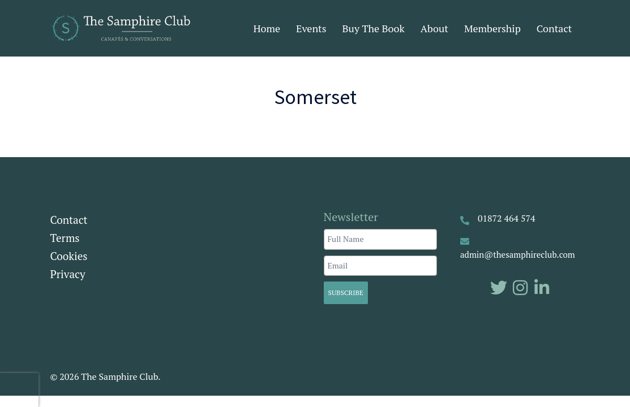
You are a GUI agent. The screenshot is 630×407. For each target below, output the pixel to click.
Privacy (67, 274)
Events (311, 28)
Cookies (69, 256)
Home (266, 28)
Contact (554, 28)
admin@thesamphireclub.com (517, 254)
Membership (492, 28)
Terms (65, 238)
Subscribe (345, 292)
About (434, 28)
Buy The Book (373, 28)
